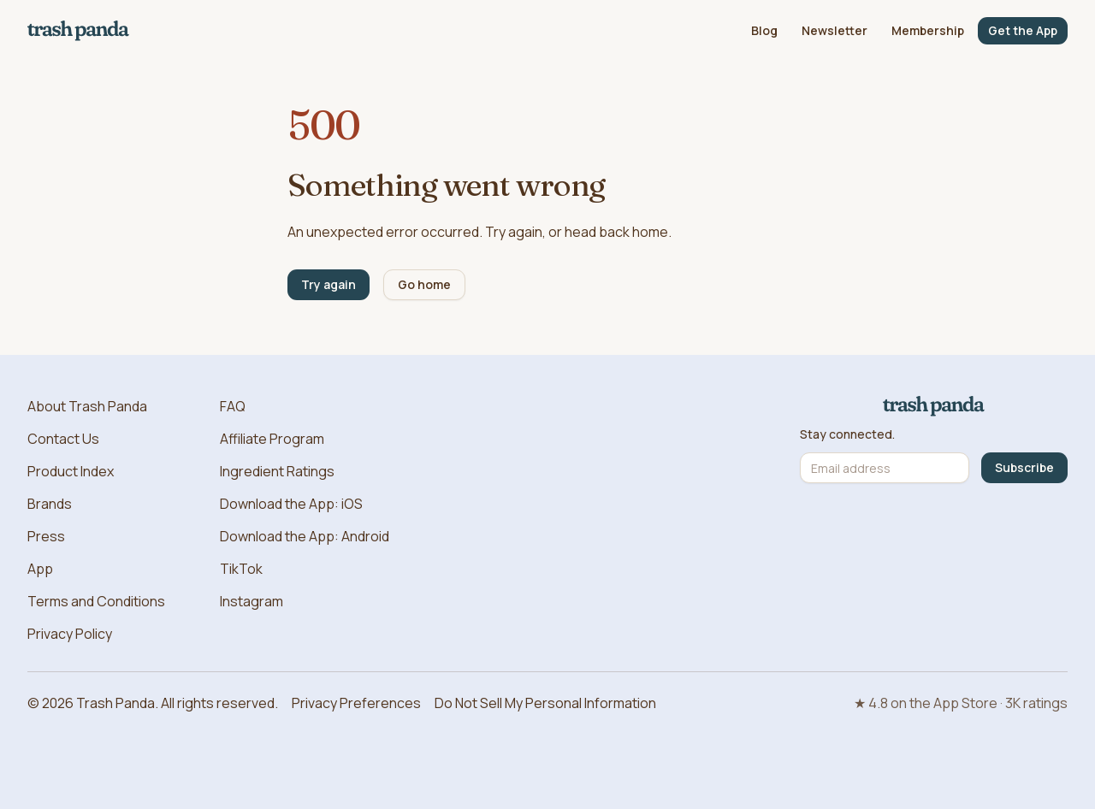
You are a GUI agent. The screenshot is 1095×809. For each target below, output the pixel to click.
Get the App (1022, 30)
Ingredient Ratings (277, 471)
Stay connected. (847, 434)
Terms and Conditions (96, 601)
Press (46, 536)
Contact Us (63, 438)
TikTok (241, 568)
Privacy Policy (69, 633)
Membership (927, 30)
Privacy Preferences (356, 703)
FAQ (233, 406)
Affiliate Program (272, 438)
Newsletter (834, 30)
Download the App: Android (304, 536)
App (40, 568)
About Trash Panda (87, 406)
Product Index (70, 471)
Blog (764, 30)
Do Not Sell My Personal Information (545, 703)
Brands (49, 503)
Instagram (251, 601)
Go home (424, 284)
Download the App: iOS (291, 503)
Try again (328, 284)
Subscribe (1024, 467)
